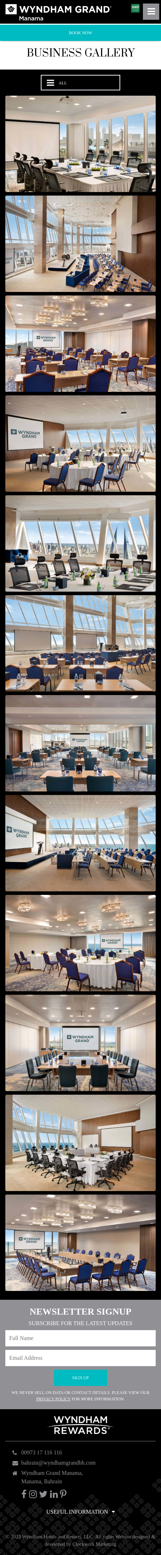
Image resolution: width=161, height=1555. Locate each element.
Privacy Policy (53, 1398)
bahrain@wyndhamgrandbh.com (58, 1463)
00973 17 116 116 (41, 1452)
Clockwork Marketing (94, 1544)
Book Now (80, 32)
